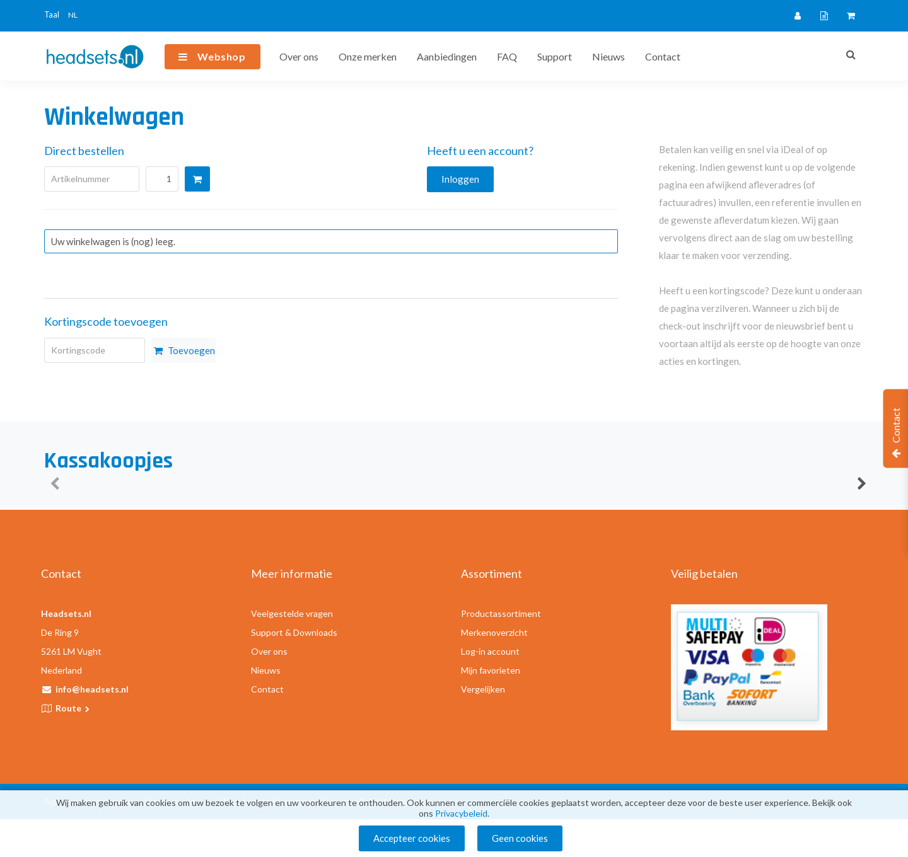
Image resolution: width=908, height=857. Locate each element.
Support (554, 56)
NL (73, 15)
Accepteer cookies (411, 838)
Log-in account (490, 651)
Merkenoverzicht (494, 632)
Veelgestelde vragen (292, 613)
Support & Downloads (294, 632)
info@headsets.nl (92, 689)
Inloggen (460, 179)
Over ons (298, 56)
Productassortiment (501, 613)
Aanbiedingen (447, 56)
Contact (662, 56)
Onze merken (368, 56)
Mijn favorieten (490, 670)
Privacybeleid (461, 813)
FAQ (507, 56)
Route (73, 708)
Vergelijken (483, 689)
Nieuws (608, 56)
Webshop (221, 56)
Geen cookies (520, 838)
